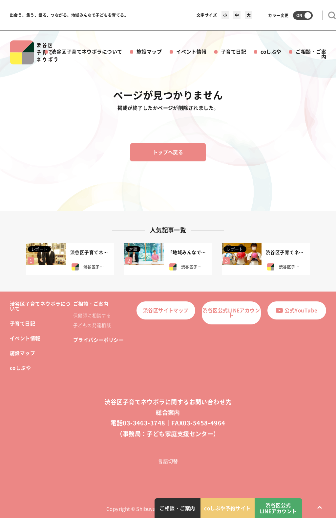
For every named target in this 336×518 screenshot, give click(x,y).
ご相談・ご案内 (311, 54)
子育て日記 (233, 51)
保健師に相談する (92, 315)
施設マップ (149, 51)
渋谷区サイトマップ (166, 310)
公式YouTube (296, 310)
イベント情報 (191, 51)
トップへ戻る (168, 152)
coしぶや (271, 51)
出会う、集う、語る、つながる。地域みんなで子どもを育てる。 (69, 15)
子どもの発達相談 (92, 325)
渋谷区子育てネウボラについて (86, 51)
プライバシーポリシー (98, 339)
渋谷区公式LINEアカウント (231, 313)
